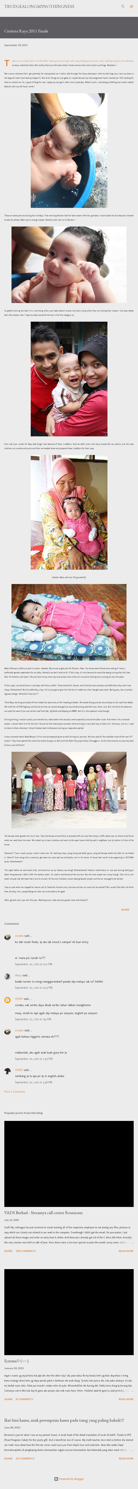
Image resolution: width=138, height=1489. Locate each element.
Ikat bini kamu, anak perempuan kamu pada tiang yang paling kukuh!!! (64, 1420)
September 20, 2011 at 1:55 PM (33, 1019)
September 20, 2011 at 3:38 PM (33, 1082)
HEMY (19, 998)
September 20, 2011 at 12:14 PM (33, 987)
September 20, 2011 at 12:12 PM (33, 964)
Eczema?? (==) (16, 1361)
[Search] (123, 6)
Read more (126, 1250)
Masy (18, 975)
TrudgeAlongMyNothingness (39, 6)
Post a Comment (14, 1091)
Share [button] (125, 909)
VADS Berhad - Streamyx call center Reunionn (43, 1212)
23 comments (25, 1458)
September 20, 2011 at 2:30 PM (34, 1059)
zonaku (19, 935)
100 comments (26, 1250)
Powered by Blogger (69, 1479)
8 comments (24, 1399)
